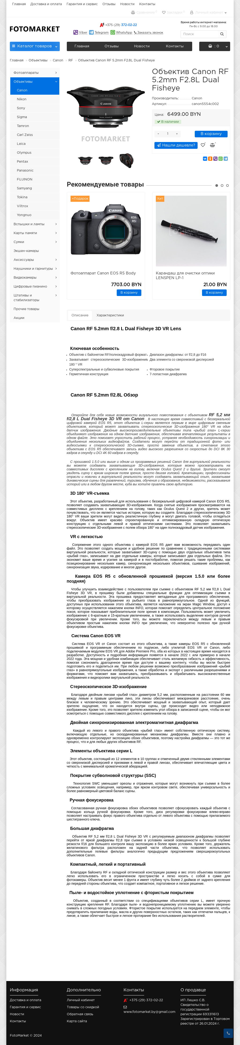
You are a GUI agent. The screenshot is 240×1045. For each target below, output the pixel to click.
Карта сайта (77, 1021)
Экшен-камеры (26, 251)
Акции (19, 318)
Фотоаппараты (26, 72)
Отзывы (109, 4)
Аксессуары (24, 259)
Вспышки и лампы (29, 224)
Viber (83, 32)
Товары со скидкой (83, 1007)
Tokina (22, 197)
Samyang (24, 188)
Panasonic (25, 170)
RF (71, 60)
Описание (79, 315)
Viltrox (22, 206)
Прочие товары (26, 309)
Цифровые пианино (30, 286)
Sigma (22, 117)
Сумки (19, 242)
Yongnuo (24, 215)
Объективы (38, 60)
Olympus (24, 152)
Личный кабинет (81, 1000)
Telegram (102, 32)
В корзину (211, 134)
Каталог (34, 45)
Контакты (147, 4)
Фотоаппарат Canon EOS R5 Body (103, 273)
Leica (21, 143)
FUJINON (24, 179)
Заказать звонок (149, 32)
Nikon (21, 99)
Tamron (23, 126)
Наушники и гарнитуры (33, 268)
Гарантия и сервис (82, 4)
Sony (21, 108)
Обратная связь (80, 1014)
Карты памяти (25, 233)
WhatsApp (124, 32)
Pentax (22, 161)
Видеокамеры (25, 277)
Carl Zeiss (25, 135)
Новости (127, 4)
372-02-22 (121, 25)
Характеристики (110, 315)
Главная (19, 4)
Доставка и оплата (46, 4)
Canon (58, 60)
